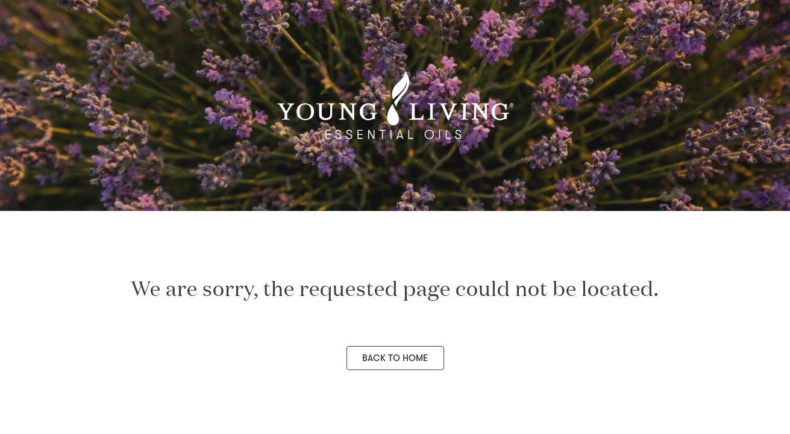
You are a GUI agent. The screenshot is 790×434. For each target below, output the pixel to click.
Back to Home (395, 358)
